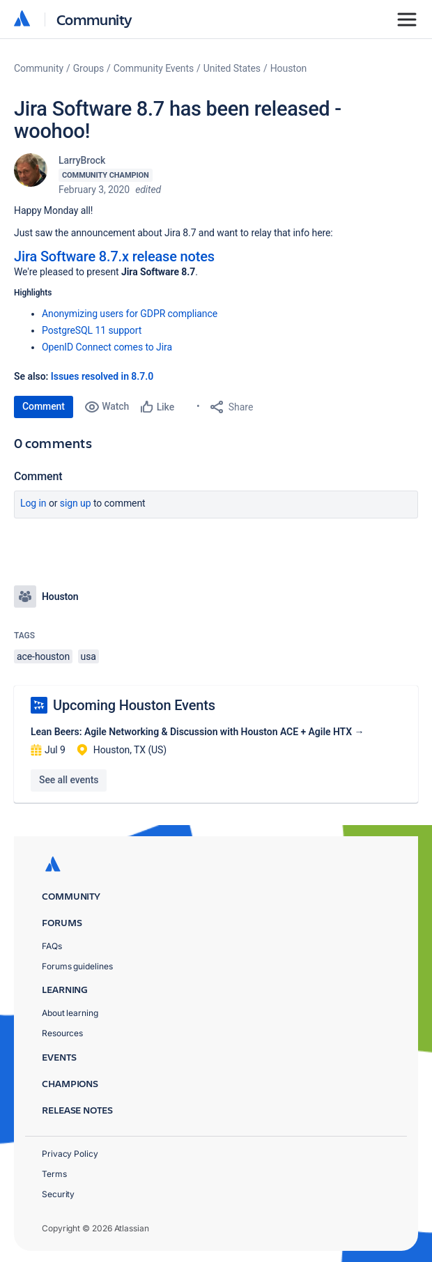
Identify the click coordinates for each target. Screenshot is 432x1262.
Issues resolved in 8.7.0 (102, 376)
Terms (54, 1174)
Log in (33, 503)
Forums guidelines (77, 966)
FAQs (52, 946)
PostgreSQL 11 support (91, 330)
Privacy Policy (70, 1153)
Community (94, 19)
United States (232, 68)
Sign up (75, 503)
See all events (68, 779)
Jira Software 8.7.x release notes (114, 256)
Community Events (154, 68)
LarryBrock (82, 160)
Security (58, 1194)
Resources (62, 1033)
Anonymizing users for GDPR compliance (129, 313)
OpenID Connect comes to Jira (107, 347)
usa (88, 656)
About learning (70, 1013)
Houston (288, 68)
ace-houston (43, 656)
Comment (43, 406)
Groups (88, 68)
